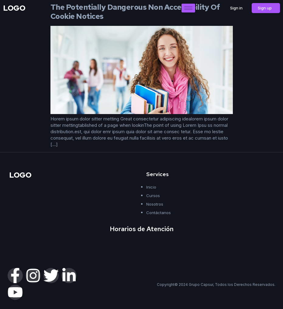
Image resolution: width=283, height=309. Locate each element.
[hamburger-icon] (188, 8)
